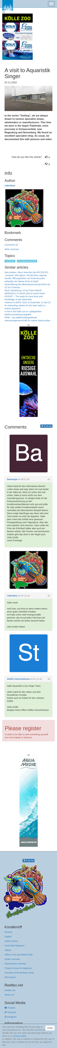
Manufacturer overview (15, 963)
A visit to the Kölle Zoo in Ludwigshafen (23, 311)
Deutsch (8, 932)
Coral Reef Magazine (15, 945)
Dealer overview (12, 959)
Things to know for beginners (18, 968)
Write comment (12, 249)
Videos (8, 950)
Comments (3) (11, 245)
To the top (46, 426)
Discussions (10, 977)
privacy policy (19, 1036)
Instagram (10, 1017)
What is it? (9, 995)
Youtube (10, 1008)
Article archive (11, 941)
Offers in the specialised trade (19, 954)
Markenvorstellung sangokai (18, 314)
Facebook (10, 1012)
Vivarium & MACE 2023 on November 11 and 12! (28, 302)
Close (50, 1028)
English (8, 936)
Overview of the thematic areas (19, 972)
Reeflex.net (10, 990)
